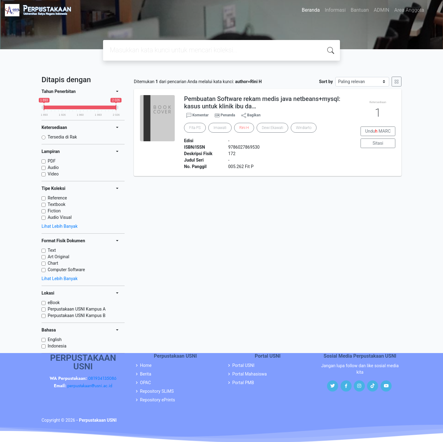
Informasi (335, 10)
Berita (145, 374)
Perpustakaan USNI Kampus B (77, 315)
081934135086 (102, 378)
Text (52, 250)
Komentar (197, 115)
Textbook (57, 204)
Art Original (58, 256)
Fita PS (195, 128)
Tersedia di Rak (62, 137)
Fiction (54, 210)
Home (146, 365)
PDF (52, 161)
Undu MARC (378, 131)
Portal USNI (243, 365)
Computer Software (66, 269)
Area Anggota (409, 10)
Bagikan (251, 115)
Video (53, 173)
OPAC (145, 382)
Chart (53, 263)
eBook (54, 302)
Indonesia (57, 346)
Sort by (326, 81)
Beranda (311, 10)
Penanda (228, 115)
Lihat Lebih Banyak (60, 226)
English (55, 339)
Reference (57, 197)
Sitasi (378, 143)
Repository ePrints (157, 400)
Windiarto (303, 128)
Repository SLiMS (157, 391)
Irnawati (220, 128)
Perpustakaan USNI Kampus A (77, 309)
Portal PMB (243, 382)
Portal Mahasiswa (249, 374)
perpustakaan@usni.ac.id (89, 386)
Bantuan (360, 10)
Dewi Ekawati (272, 128)
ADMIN (381, 10)
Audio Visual (60, 217)
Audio (53, 167)
